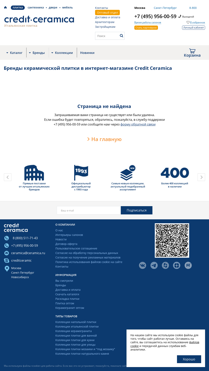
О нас (59, 230)
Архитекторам (104, 22)
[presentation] (7, 177)
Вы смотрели (64, 280)
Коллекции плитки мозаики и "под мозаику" (85, 349)
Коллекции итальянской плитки (77, 326)
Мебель (67, 7)
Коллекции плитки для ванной (76, 335)
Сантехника (36, 7)
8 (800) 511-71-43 (24, 238)
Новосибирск (20, 277)
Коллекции (64, 53)
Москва (16, 268)
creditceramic (21, 260)
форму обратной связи (138, 124)
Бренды (39, 53)
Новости (61, 239)
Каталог (16, 53)
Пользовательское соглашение (76, 248)
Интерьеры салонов (69, 234)
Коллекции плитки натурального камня (82, 353)
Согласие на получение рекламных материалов (87, 257)
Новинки (87, 53)
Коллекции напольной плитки (75, 322)
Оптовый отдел (107, 12)
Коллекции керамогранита (73, 331)
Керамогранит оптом (69, 307)
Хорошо (189, 359)
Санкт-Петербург (22, 272)
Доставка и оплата (107, 17)
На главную (106, 139)
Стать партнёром (146, 27)
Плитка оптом (64, 303)
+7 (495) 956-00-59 (155, 16)
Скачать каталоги (67, 294)
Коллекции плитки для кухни (74, 340)
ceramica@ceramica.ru (28, 253)
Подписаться (137, 210)
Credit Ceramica (5, 7)
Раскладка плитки (67, 298)
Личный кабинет (193, 27)
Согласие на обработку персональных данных (86, 253)
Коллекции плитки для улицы (75, 344)
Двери (53, 7)
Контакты (101, 8)
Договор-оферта (66, 244)
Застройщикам (105, 27)
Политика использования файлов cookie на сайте (88, 262)
